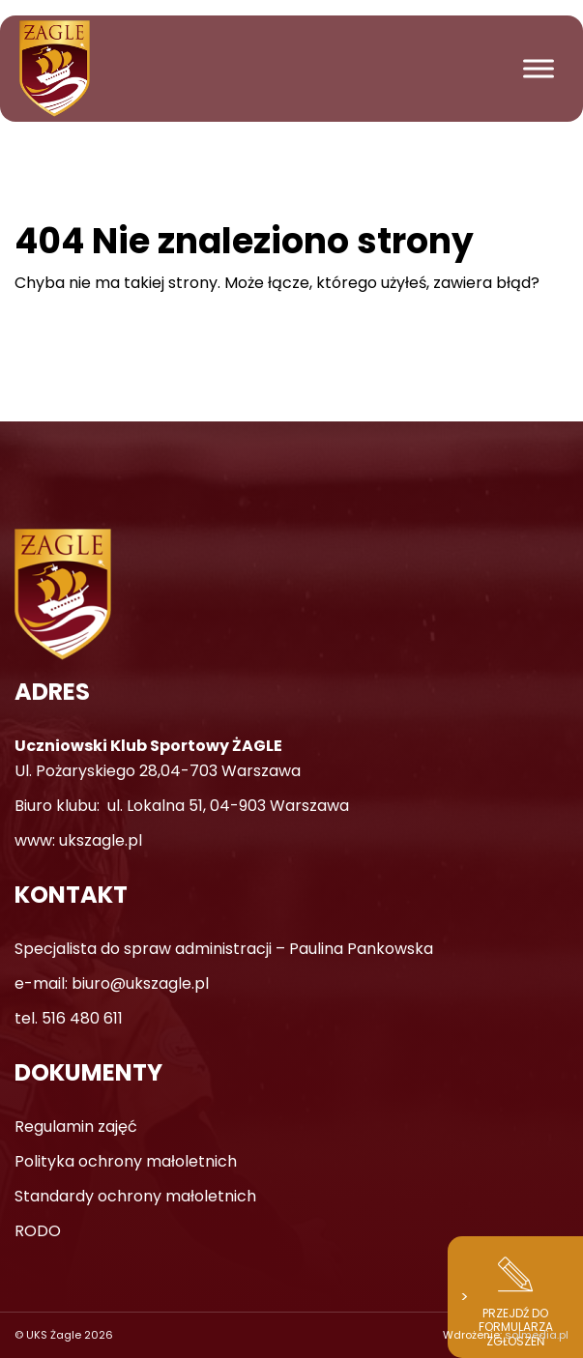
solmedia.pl (536, 1335)
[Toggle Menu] (538, 68)
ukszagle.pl (100, 840)
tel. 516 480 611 (69, 1018)
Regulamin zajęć (76, 1126)
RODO (38, 1231)
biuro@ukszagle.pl (140, 983)
